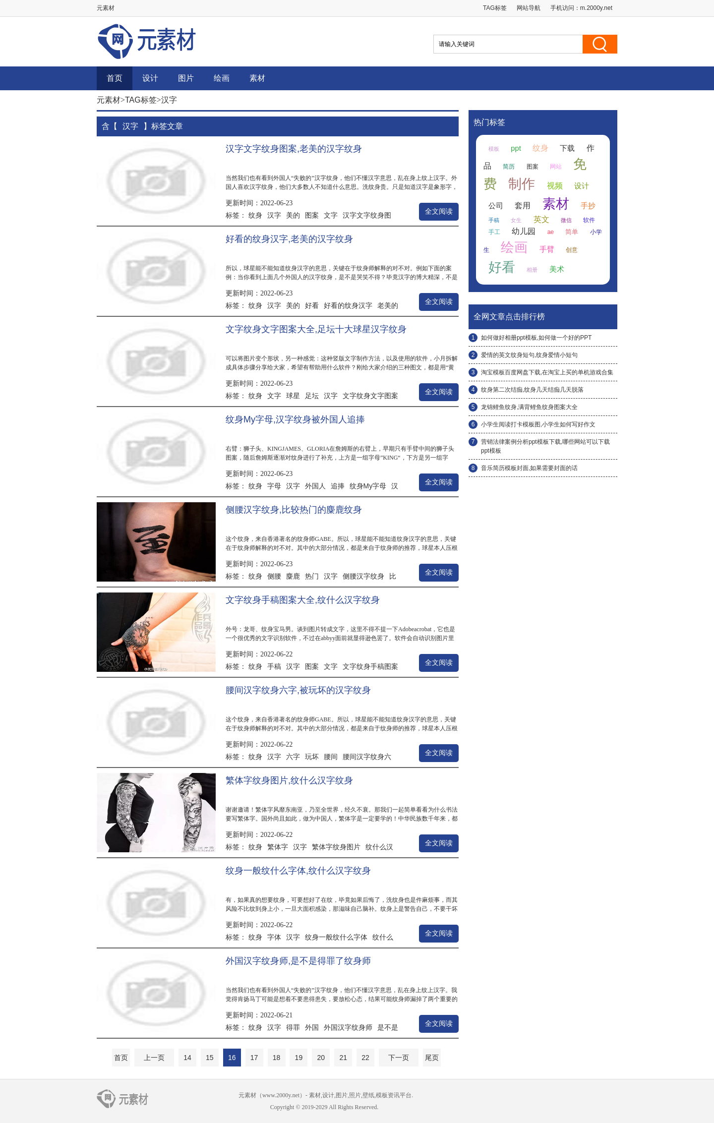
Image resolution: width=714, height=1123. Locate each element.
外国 (312, 1027)
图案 (312, 215)
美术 (556, 269)
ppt (516, 148)
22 (365, 1058)
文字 (331, 215)
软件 (589, 220)
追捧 (338, 486)
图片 (186, 78)
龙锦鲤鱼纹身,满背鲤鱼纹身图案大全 (529, 407)
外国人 (315, 486)
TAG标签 (495, 7)
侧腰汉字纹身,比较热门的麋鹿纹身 (294, 510)
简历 (509, 166)
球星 (293, 396)
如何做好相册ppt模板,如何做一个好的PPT (536, 337)
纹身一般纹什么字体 (336, 937)
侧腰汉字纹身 (363, 576)
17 (254, 1058)
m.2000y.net (596, 7)
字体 (274, 937)
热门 (312, 576)
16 (232, 1058)
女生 (516, 220)
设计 (150, 78)
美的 (293, 215)
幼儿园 (524, 231)
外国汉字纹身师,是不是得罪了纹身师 (298, 961)
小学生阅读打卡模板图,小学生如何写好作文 (538, 424)
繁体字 (277, 847)
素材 (257, 78)
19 (299, 1058)
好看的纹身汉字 (348, 305)
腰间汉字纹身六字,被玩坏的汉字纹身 (298, 690)
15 (210, 1058)
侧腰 (274, 576)
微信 (566, 220)
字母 (274, 486)
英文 (541, 219)
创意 (572, 249)
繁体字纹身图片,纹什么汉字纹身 (289, 780)
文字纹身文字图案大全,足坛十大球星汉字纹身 (316, 329)
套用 (523, 205)
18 (277, 1058)
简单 (571, 232)
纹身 (255, 215)
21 (343, 1058)
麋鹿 (293, 576)
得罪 (293, 1027)
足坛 (312, 396)
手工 (494, 232)
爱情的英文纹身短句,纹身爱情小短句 (529, 355)
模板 (493, 149)
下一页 (398, 1058)
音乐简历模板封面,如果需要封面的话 (529, 468)
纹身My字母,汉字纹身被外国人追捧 (295, 419)
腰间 (331, 757)
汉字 (274, 215)
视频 (555, 185)
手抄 (588, 206)
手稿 (274, 666)
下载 (567, 148)
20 (321, 1058)
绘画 (222, 78)
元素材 (108, 100)
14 (187, 1058)
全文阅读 (439, 211)
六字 (293, 757)
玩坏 (312, 757)
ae (550, 232)
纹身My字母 (368, 486)
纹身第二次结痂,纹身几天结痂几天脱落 (532, 389)
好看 (312, 305)
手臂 (546, 249)
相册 (532, 270)
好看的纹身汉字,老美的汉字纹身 (289, 239)
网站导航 (528, 7)
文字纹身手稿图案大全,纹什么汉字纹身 (303, 600)
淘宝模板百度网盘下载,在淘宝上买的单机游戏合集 (547, 372)
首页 (114, 78)
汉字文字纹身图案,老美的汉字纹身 (294, 149)
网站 (556, 166)
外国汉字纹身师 (348, 1027)
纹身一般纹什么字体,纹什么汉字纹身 (298, 871)
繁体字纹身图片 (336, 847)
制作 (521, 184)
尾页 (432, 1058)
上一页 (154, 1058)
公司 (495, 206)
